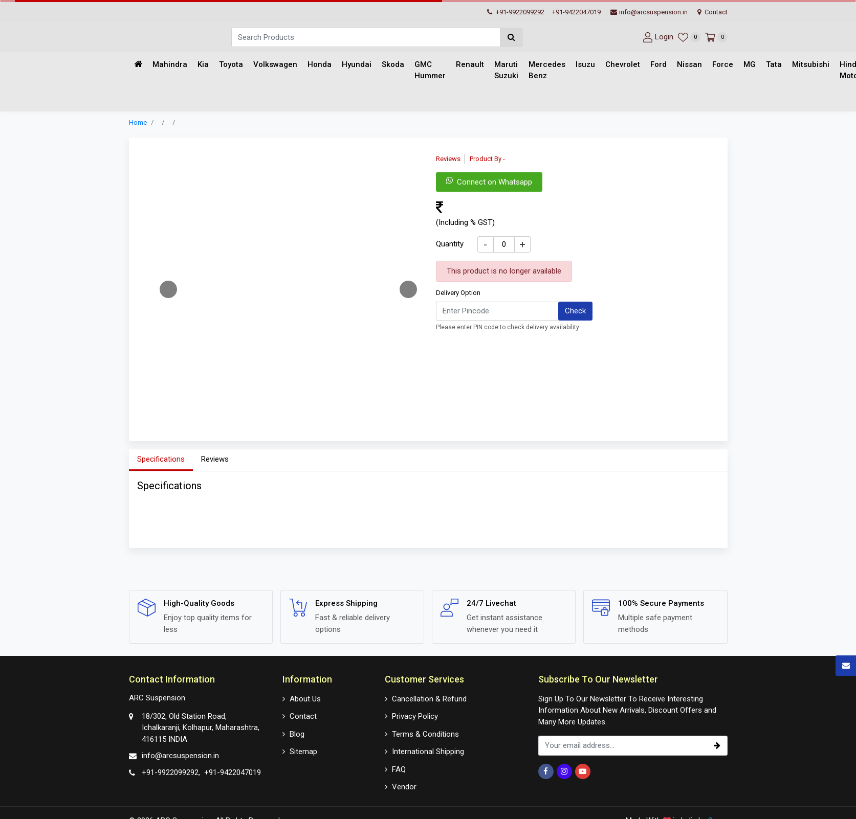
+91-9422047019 (576, 12)
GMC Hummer (430, 70)
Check (575, 310)
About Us (305, 698)
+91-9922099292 (515, 12)
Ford (658, 64)
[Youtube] (582, 771)
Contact (712, 12)
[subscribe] (717, 745)
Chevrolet (622, 64)
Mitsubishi (810, 64)
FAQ (399, 769)
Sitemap (303, 751)
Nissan (689, 64)
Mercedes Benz (547, 70)
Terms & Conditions (425, 734)
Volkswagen (275, 64)
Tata (774, 64)
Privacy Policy (415, 716)
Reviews (215, 459)
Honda (320, 64)
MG (749, 64)
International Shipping (428, 751)
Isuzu (585, 64)
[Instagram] (564, 771)
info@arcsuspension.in (649, 12)
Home (138, 122)
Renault (470, 64)
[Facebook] (546, 771)
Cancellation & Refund (429, 698)
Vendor (404, 786)
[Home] (138, 64)
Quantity (450, 243)
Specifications (161, 459)
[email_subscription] (623, 746)
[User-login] (656, 37)
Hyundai (356, 64)
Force (722, 64)
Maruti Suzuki (506, 70)
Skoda (393, 64)
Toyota (231, 64)
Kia (203, 64)
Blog (297, 734)
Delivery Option (458, 293)
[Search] (365, 37)
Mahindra (169, 64)
